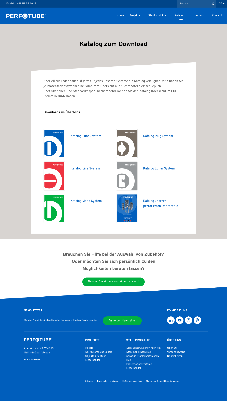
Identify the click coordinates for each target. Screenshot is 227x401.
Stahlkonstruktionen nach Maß (143, 348)
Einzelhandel (92, 360)
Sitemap (89, 381)
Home (120, 15)
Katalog (179, 15)
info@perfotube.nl (40, 352)
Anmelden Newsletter (122, 321)
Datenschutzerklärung (108, 381)
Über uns (198, 15)
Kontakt (217, 15)
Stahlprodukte (157, 15)
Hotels (89, 348)
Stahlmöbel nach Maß (138, 352)
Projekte (134, 15)
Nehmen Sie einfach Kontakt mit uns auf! (113, 282)
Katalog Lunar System (159, 169)
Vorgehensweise (176, 352)
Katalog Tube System (86, 136)
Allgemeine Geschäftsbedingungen (163, 381)
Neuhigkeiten (175, 356)
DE (220, 3)
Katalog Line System (85, 169)
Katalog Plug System (158, 136)
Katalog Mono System (86, 201)
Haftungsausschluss (132, 381)
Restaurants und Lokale (98, 352)
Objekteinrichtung (95, 356)
